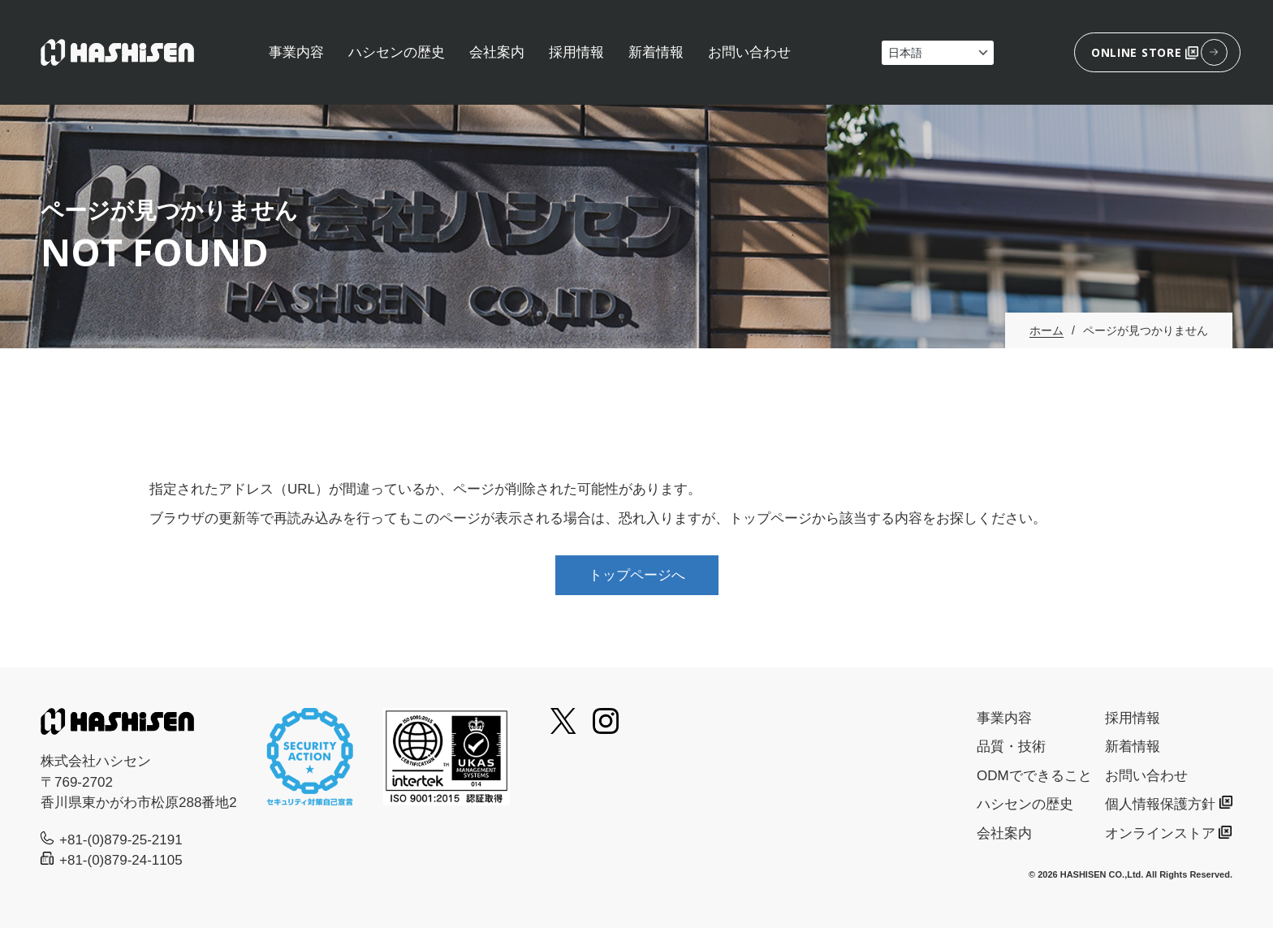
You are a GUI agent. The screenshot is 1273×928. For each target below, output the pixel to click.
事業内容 (296, 52)
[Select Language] (938, 53)
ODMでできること (1034, 775)
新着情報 (656, 52)
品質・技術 (1011, 746)
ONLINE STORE (1144, 52)
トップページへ (637, 575)
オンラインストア (1160, 833)
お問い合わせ (749, 52)
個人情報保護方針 (1160, 804)
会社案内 (496, 52)
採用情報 (576, 52)
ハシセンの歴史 (396, 52)
